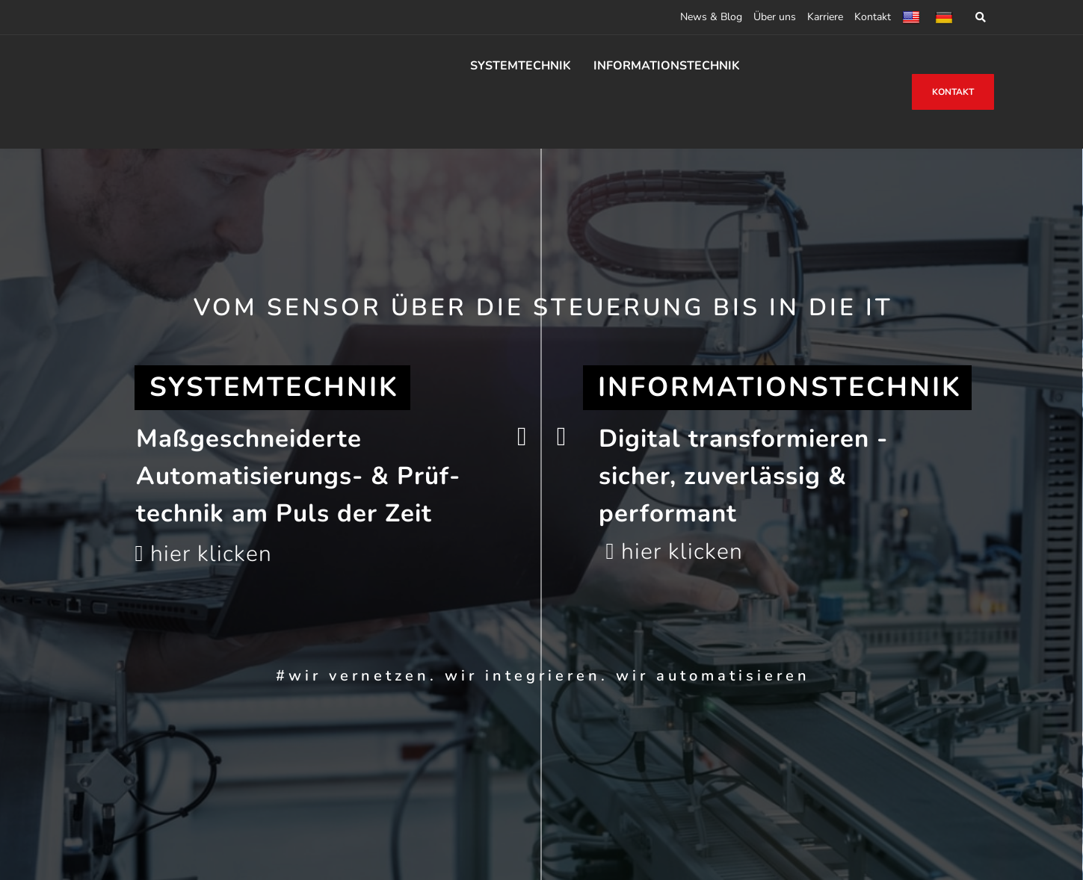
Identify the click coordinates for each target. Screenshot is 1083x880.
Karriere (825, 17)
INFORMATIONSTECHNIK (666, 66)
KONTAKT (953, 92)
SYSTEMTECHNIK (520, 66)
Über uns (774, 17)
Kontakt (872, 17)
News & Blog (711, 17)
